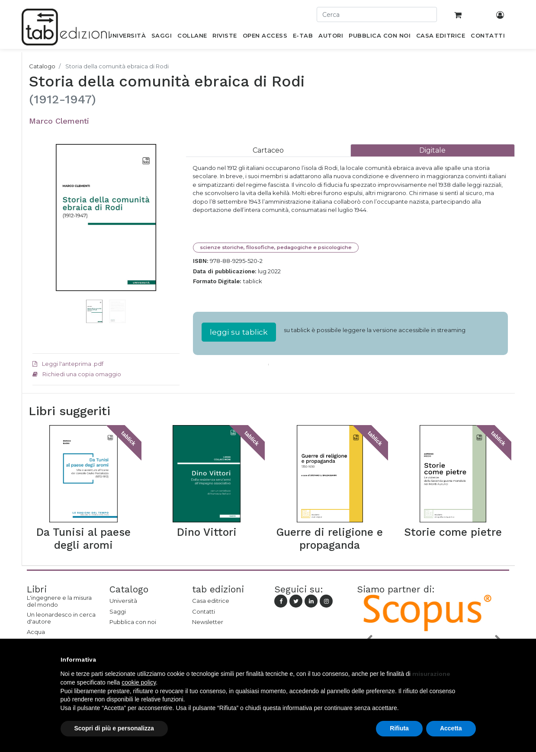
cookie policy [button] (139, 682)
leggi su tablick (239, 331)
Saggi (117, 611)
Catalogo (42, 66)
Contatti (203, 611)
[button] (43, 230)
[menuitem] (127, 37)
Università (123, 600)
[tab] (268, 150)
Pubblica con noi (132, 621)
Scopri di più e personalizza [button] (114, 728)
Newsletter (207, 621)
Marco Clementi (59, 120)
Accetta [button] (451, 728)
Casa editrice (210, 600)
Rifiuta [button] (399, 728)
